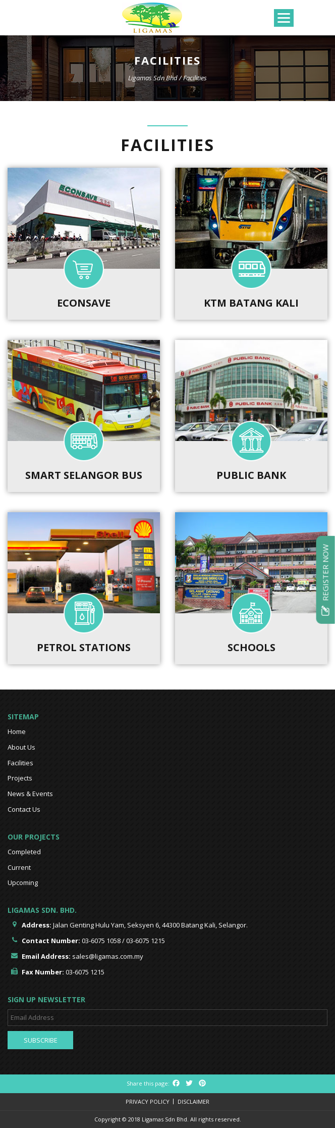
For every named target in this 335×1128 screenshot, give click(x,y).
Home (17, 731)
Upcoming (23, 882)
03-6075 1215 (145, 940)
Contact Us (24, 809)
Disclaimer (193, 1101)
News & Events (30, 793)
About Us (21, 747)
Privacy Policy (148, 1101)
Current (19, 867)
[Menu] (284, 18)
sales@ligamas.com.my (107, 956)
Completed (24, 851)
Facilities (20, 762)
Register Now (325, 579)
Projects (20, 777)
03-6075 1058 (101, 940)
